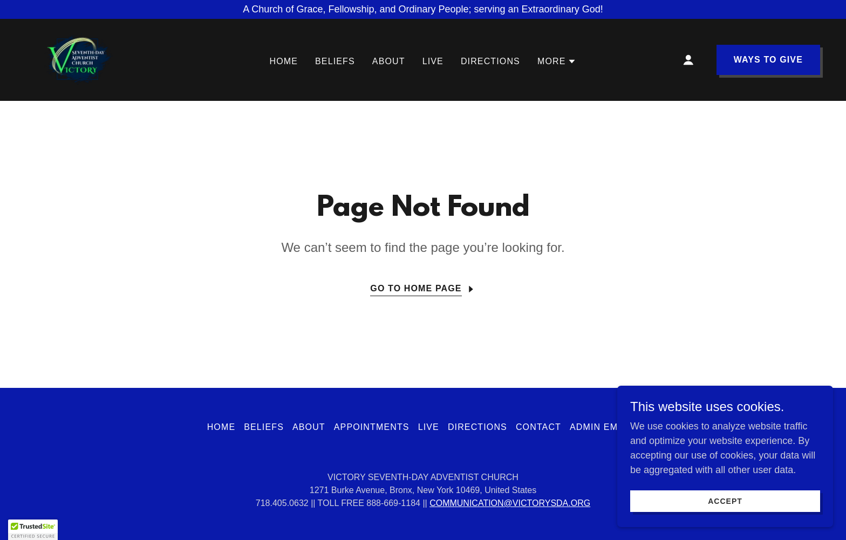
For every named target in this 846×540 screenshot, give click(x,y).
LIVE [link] (433, 61)
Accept (725, 501)
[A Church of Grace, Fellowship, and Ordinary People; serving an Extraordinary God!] (423, 9)
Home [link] (284, 61)
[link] (76, 59)
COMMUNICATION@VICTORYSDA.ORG (509, 503)
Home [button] (221, 427)
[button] (557, 61)
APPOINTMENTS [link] (372, 427)
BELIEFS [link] (335, 61)
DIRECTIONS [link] (490, 61)
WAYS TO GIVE (768, 59)
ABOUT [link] (388, 61)
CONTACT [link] (538, 427)
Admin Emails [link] (604, 427)
